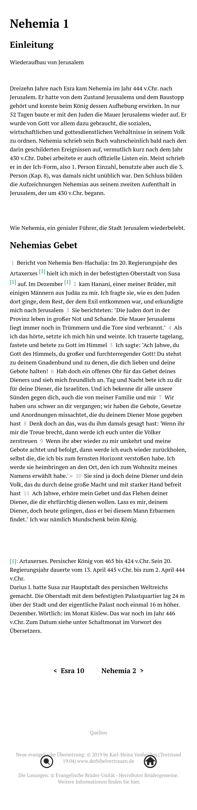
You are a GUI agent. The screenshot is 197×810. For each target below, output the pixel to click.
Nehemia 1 (39, 23)
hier (135, 781)
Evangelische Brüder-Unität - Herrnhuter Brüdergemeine (116, 775)
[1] (42, 271)
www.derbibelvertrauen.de (105, 761)
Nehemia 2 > (123, 670)
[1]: (14, 561)
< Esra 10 (68, 670)
